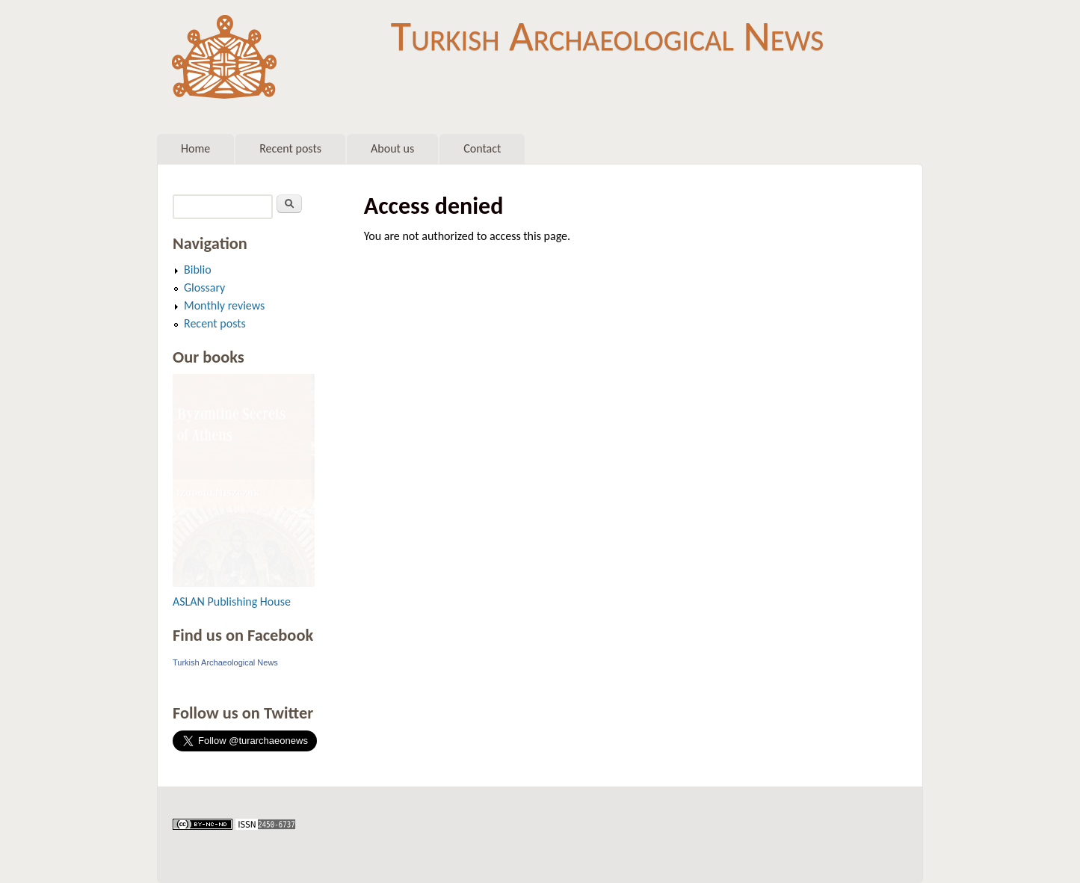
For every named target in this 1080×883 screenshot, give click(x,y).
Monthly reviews (224, 305)
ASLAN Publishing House (232, 601)
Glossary (204, 287)
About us (392, 148)
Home (195, 148)
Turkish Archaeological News (607, 35)
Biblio (198, 269)
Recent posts (290, 148)
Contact (482, 148)
